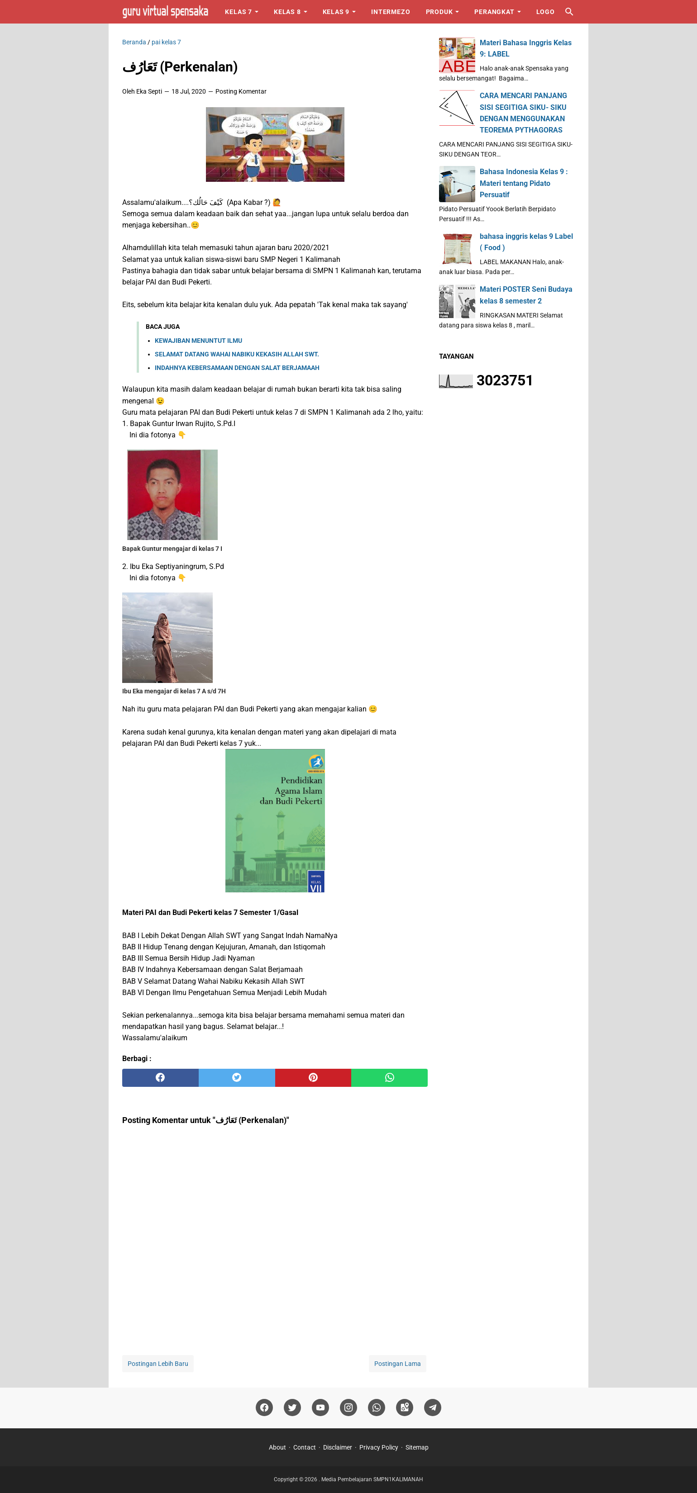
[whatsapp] (389, 1078)
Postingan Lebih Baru (158, 1363)
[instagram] (348, 1408)
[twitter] (237, 1078)
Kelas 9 (336, 11)
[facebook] (160, 1078)
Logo (545, 11)
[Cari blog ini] (569, 11)
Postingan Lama (397, 1363)
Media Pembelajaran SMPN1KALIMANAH (372, 1479)
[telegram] (432, 1408)
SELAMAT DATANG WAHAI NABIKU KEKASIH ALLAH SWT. (237, 354)
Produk (439, 11)
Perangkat (494, 11)
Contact (304, 1447)
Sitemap (417, 1447)
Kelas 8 (287, 11)
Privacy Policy (378, 1447)
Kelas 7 (238, 11)
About (277, 1447)
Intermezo (390, 11)
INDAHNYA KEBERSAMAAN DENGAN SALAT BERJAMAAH (237, 367)
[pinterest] (313, 1078)
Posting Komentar (241, 91)
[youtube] (320, 1408)
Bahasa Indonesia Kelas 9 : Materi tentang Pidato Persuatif (524, 183)
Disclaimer (337, 1447)
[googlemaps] (404, 1408)
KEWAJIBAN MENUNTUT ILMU (198, 340)
